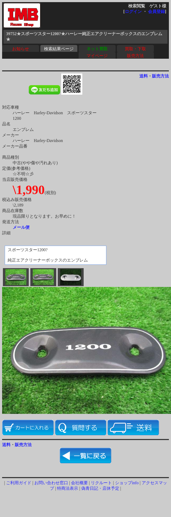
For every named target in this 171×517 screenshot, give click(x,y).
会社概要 (79, 483)
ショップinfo (127, 483)
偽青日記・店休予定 (100, 488)
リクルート (101, 483)
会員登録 (156, 11)
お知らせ (20, 49)
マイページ (97, 55)
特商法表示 (67, 488)
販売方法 (135, 55)
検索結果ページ (59, 49)
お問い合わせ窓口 (51, 483)
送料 (143, 76)
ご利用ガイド (18, 483)
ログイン (133, 11)
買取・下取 (135, 49)
